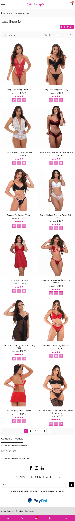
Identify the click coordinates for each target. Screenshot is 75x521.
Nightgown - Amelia (19, 280)
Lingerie (12, 13)
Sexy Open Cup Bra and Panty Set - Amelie (55, 281)
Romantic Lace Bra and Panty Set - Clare (56, 216)
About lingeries (7, 511)
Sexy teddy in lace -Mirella (19, 152)
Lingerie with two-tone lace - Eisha (55, 152)
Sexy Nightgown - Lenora (19, 411)
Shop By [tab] (68, 27)
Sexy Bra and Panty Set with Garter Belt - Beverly (56, 412)
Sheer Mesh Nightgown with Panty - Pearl (19, 346)
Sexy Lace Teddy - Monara (19, 89)
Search (66, 3)
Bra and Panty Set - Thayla (19, 215)
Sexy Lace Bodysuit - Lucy (56, 89)
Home (4, 13)
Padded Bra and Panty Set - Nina (56, 345)
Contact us (29, 511)
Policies (19, 511)
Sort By (48, 35)
